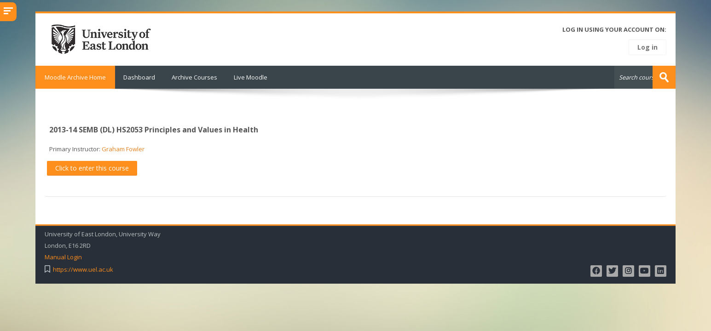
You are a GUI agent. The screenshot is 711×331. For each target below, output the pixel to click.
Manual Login (63, 257)
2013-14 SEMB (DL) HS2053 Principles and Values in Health (153, 130)
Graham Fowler (123, 149)
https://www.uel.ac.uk (83, 269)
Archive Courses (194, 77)
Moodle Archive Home (75, 77)
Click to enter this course (92, 168)
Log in (647, 47)
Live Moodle (250, 77)
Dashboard (139, 77)
